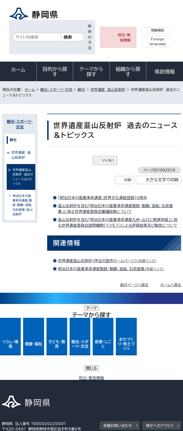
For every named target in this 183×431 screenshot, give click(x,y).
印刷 (127, 180)
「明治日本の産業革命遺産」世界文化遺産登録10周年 (102, 198)
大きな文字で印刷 (162, 180)
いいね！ (108, 160)
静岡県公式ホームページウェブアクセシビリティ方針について (54, 384)
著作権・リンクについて (24, 379)
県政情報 (165, 71)
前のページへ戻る (134, 285)
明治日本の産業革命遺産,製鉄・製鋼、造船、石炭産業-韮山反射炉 (23, 205)
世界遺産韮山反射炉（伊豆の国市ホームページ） (109, 261)
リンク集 (125, 384)
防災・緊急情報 (124, 37)
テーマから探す (91, 71)
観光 (81, 89)
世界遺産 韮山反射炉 (107, 89)
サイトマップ (15, 390)
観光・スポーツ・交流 (56, 89)
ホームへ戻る (170, 285)
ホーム (18, 69)
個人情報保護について (77, 379)
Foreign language (157, 41)
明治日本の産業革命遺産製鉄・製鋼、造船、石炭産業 (113, 269)
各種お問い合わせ (117, 349)
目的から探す (54, 71)
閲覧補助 (157, 30)
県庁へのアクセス (159, 349)
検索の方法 (90, 37)
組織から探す (128, 71)
